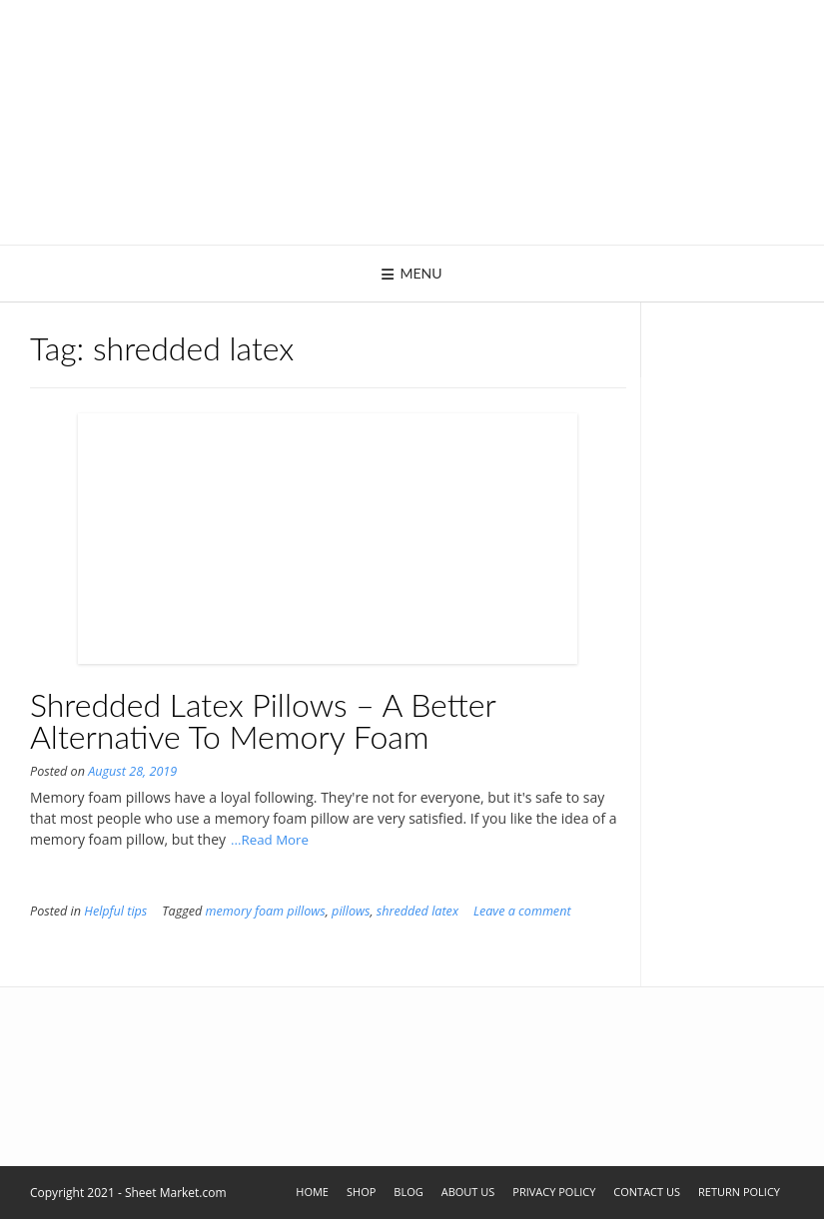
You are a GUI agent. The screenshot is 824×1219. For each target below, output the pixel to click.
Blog (408, 1191)
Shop (361, 1191)
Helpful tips (115, 911)
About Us (468, 1191)
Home (312, 1191)
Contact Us (646, 1191)
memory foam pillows (266, 911)
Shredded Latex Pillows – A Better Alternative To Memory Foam (262, 720)
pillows (351, 911)
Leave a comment (522, 911)
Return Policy (739, 1191)
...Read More (270, 840)
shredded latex (417, 911)
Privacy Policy (553, 1191)
